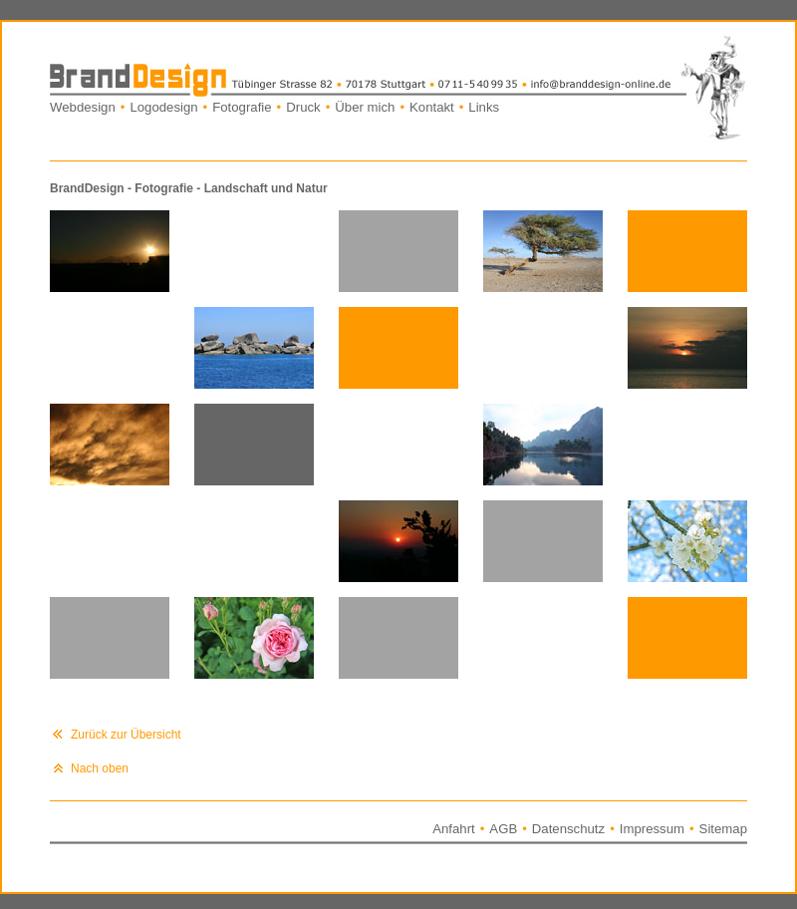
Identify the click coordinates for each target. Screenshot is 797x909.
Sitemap (723, 828)
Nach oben (100, 768)
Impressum (652, 828)
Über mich (365, 107)
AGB (503, 828)
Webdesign (83, 107)
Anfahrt (453, 828)
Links (483, 107)
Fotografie (241, 107)
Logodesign (163, 107)
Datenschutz (568, 828)
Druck (303, 107)
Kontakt (431, 107)
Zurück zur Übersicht (126, 735)
